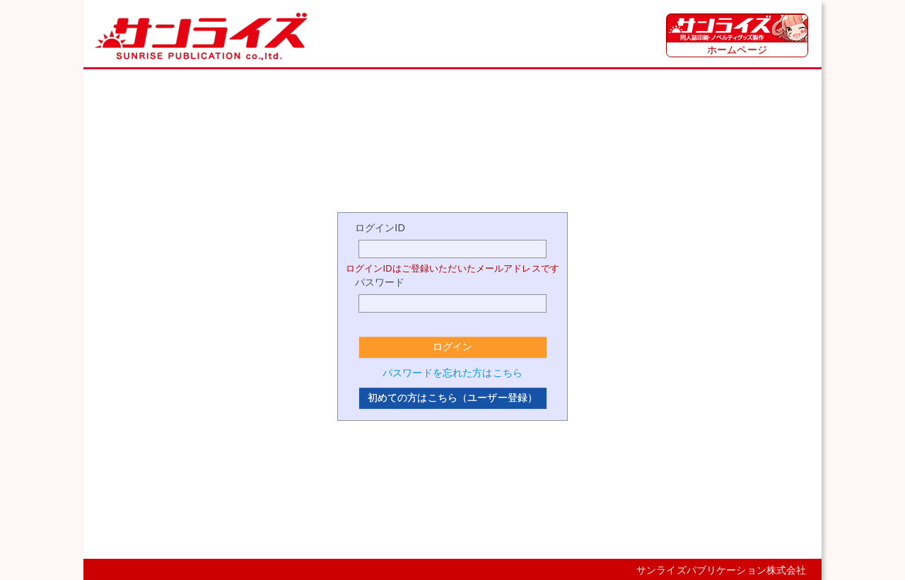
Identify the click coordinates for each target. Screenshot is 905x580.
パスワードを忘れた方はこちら (452, 372)
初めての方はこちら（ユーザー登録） (452, 397)
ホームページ (737, 49)
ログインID (380, 227)
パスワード (380, 282)
